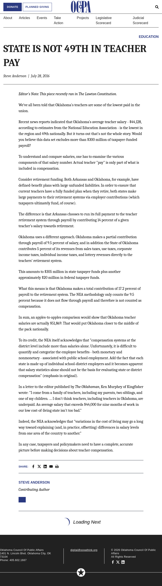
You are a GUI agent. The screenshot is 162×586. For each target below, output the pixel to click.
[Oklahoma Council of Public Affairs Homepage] (81, 7)
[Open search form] (157, 6)
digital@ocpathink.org (83, 550)
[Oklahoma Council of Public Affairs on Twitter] (118, 561)
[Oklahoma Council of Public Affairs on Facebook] (113, 561)
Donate (12, 7)
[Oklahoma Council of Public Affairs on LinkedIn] (123, 561)
